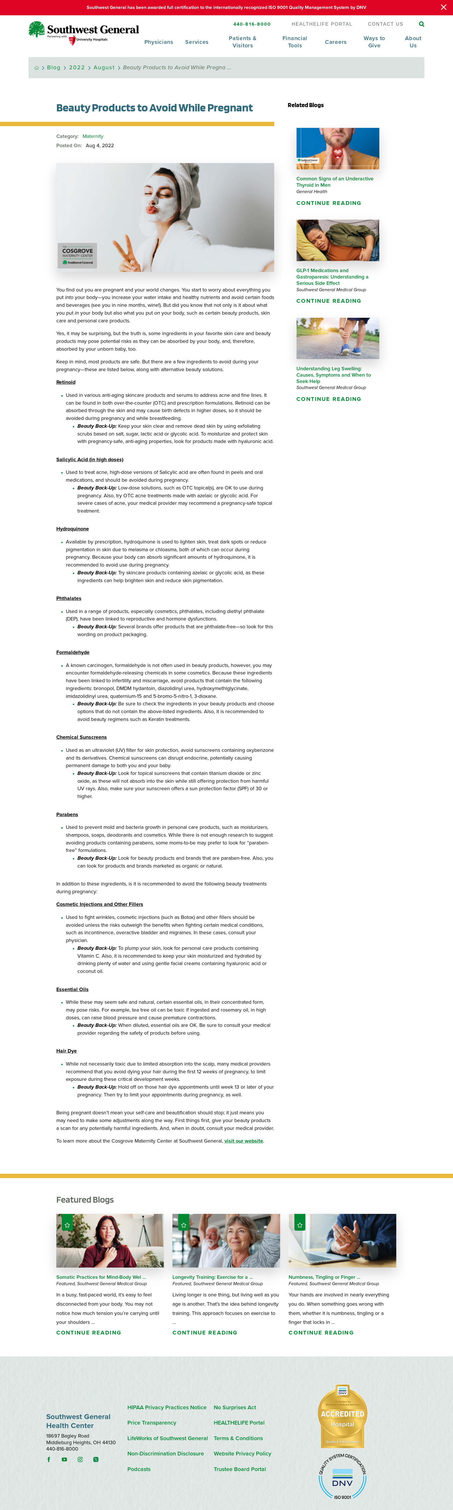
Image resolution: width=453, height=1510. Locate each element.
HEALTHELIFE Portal (322, 24)
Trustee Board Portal (240, 1469)
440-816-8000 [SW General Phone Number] (252, 24)
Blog (54, 67)
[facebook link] (53, 1459)
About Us (413, 42)
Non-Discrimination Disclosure (165, 1454)
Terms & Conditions (238, 1438)
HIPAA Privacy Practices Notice (167, 1407)
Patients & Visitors (243, 42)
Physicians (158, 42)
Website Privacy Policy (242, 1454)
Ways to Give (374, 42)
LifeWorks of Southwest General (167, 1438)
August (104, 67)
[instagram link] (85, 1459)
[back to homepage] (36, 68)
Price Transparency (151, 1423)
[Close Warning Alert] (444, 8)
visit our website (243, 1141)
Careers (336, 42)
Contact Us (386, 24)
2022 (77, 67)
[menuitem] (158, 46)
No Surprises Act (235, 1407)
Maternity (93, 136)
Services (197, 42)
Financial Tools (295, 42)
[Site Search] (421, 24)
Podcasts (139, 1469)
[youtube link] (69, 1459)
